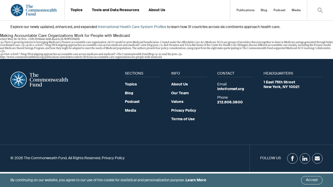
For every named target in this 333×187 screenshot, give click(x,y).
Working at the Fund (168, 12)
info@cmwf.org (230, 89)
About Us (179, 84)
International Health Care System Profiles (132, 27)
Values (177, 102)
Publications (245, 10)
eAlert (3, 39)
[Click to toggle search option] (320, 10)
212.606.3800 (230, 102)
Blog (264, 10)
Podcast (279, 10)
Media (296, 10)
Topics (131, 84)
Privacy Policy (183, 110)
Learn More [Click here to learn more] (195, 180)
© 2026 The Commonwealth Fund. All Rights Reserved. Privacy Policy (67, 158)
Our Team (180, 93)
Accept (312, 180)
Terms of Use (183, 119)
